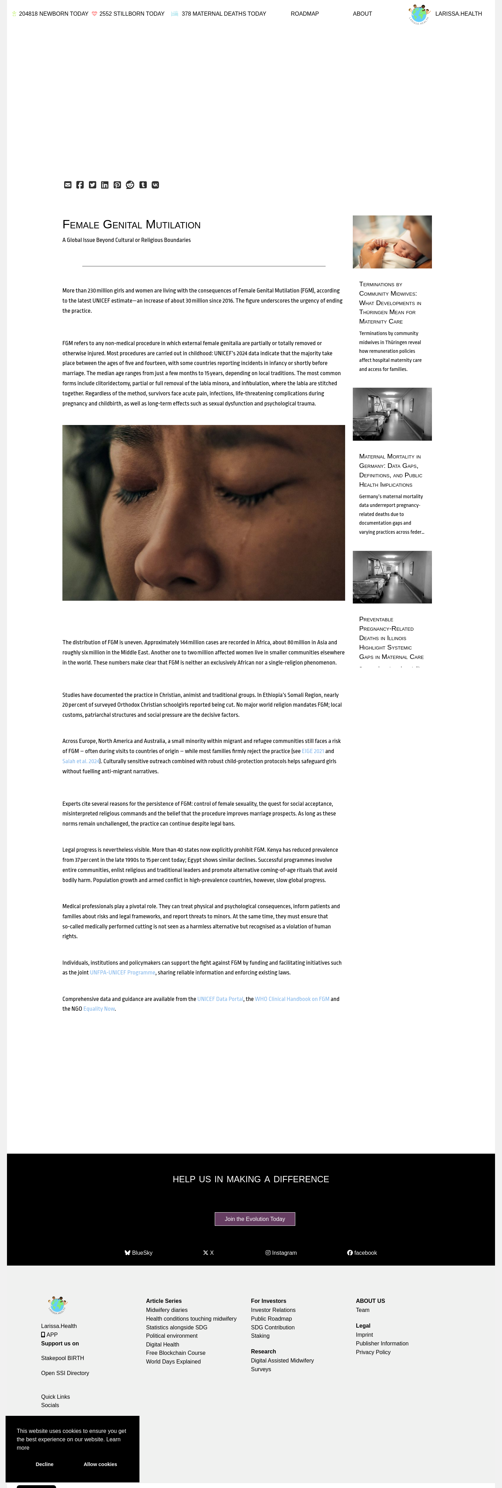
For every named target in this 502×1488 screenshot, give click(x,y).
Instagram (281, 1253)
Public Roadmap (271, 1319)
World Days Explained (173, 1362)
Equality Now (99, 1008)
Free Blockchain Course (176, 1353)
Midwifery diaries (167, 1310)
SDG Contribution (273, 1327)
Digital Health (162, 1344)
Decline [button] (44, 1464)
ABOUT (362, 14)
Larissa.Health (59, 1326)
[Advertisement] (235, 101)
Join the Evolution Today (255, 1219)
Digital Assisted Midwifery (282, 1361)
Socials (50, 1405)
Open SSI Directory (65, 1373)
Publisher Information (382, 1343)
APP (49, 1335)
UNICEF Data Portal (220, 999)
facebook (362, 1253)
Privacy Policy (373, 1352)
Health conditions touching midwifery (191, 1319)
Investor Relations (273, 1310)
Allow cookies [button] (100, 1464)
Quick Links (55, 1397)
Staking (260, 1336)
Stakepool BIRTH (62, 1358)
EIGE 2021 (313, 751)
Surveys (261, 1369)
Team (363, 1310)
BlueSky (138, 1253)
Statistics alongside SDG (176, 1327)
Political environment (172, 1336)
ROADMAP (305, 14)
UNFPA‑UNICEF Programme (122, 972)
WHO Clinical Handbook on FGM (292, 999)
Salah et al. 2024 (80, 761)
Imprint (364, 1335)
